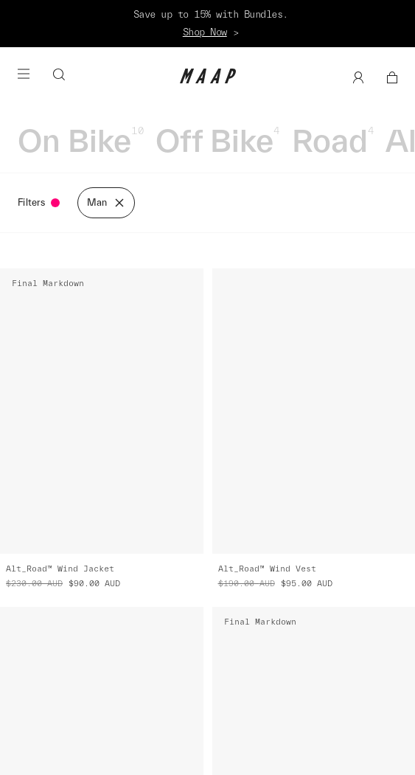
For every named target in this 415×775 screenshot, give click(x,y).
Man (106, 203)
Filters (39, 202)
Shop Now (205, 32)
